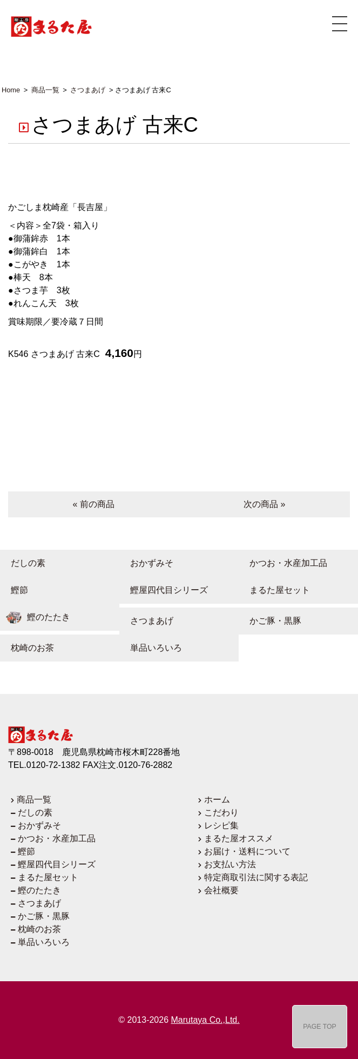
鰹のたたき (35, 617)
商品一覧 (34, 799)
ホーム (217, 799)
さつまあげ (146, 620)
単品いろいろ (150, 647)
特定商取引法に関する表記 (256, 877)
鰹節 (14, 590)
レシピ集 (221, 825)
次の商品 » (264, 504)
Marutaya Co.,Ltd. (205, 1019)
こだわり (221, 812)
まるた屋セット (274, 590)
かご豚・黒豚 (270, 620)
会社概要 (221, 890)
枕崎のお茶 (27, 647)
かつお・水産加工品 (283, 563)
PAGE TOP (319, 1026)
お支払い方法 (230, 864)
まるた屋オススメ (238, 838)
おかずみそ (146, 563)
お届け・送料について (247, 851)
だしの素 (22, 563)
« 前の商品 (93, 504)
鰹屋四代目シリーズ (163, 590)
